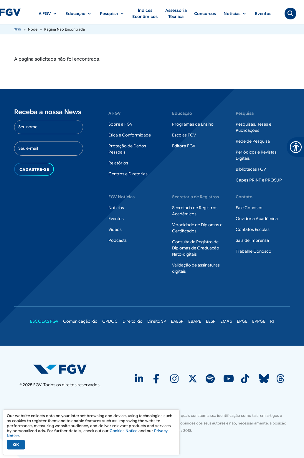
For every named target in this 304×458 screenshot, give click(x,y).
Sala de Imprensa (252, 240)
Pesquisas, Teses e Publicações (253, 127)
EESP (211, 321)
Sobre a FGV (120, 124)
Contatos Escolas (253, 229)
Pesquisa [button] (109, 13)
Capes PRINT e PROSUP (259, 180)
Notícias (116, 207)
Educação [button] (75, 13)
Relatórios (118, 163)
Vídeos (115, 229)
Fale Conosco (249, 207)
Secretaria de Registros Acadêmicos (194, 210)
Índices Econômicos (145, 13)
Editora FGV (183, 146)
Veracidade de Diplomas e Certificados (197, 228)
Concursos (205, 13)
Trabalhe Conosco (253, 251)
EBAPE (194, 321)
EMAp (226, 321)
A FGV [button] (45, 13)
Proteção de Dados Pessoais (127, 149)
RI (272, 321)
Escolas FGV (184, 135)
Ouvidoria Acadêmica (257, 218)
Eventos (263, 13)
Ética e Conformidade (129, 135)
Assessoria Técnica (176, 13)
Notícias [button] (232, 13)
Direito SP (156, 321)
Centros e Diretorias (128, 173)
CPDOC (110, 321)
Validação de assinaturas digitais (196, 268)
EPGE (242, 321)
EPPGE (258, 321)
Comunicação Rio (80, 321)
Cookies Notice (124, 430)
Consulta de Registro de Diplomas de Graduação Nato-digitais (195, 248)
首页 (17, 29)
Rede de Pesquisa (253, 141)
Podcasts (117, 240)
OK (16, 444)
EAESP (177, 321)
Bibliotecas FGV (251, 169)
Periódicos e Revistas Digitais (256, 155)
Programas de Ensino (193, 124)
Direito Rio (133, 321)
